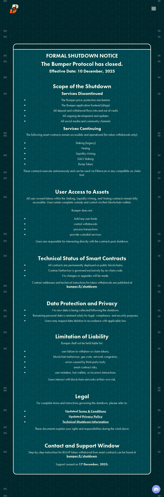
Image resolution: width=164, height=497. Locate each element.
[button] (153, 8)
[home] (14, 9)
